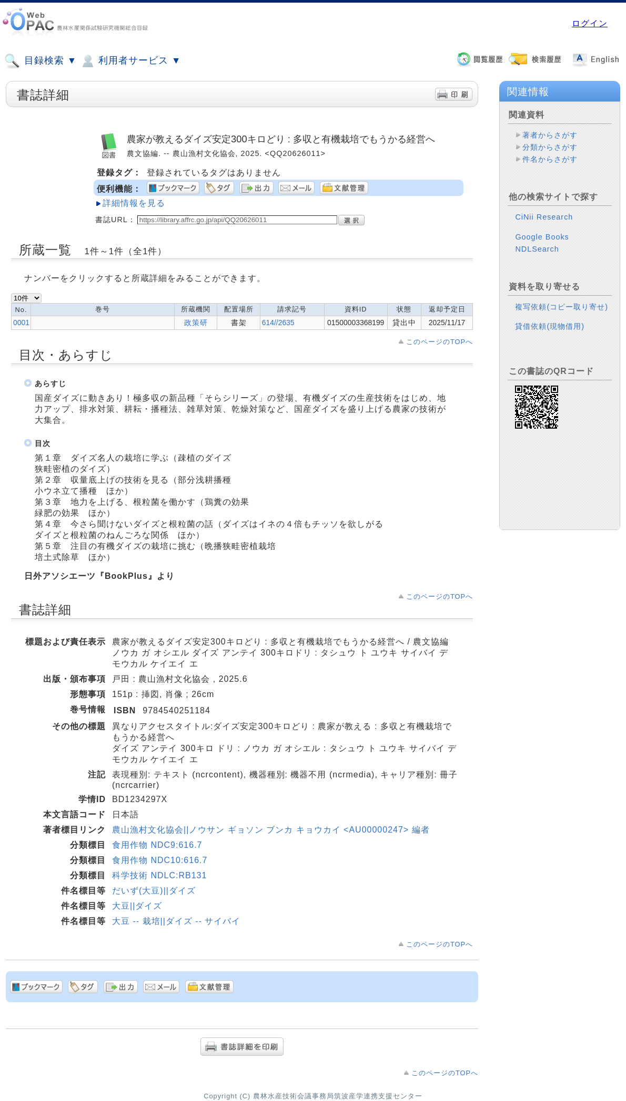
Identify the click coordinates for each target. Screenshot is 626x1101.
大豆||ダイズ (137, 905)
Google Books (542, 237)
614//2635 (278, 322)
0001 (21, 322)
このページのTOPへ (439, 342)
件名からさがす (550, 159)
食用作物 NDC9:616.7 (157, 844)
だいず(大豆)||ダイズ (154, 890)
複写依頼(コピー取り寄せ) (561, 307)
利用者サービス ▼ (130, 61)
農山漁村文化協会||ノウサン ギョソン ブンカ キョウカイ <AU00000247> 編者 (271, 829)
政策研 (196, 322)
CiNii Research (544, 217)
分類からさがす (550, 147)
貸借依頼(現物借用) (549, 326)
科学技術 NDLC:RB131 (159, 875)
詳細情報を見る (134, 203)
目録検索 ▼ (40, 61)
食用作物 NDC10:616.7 (159, 860)
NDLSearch (537, 249)
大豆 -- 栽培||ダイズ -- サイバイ (176, 921)
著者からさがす (550, 135)
